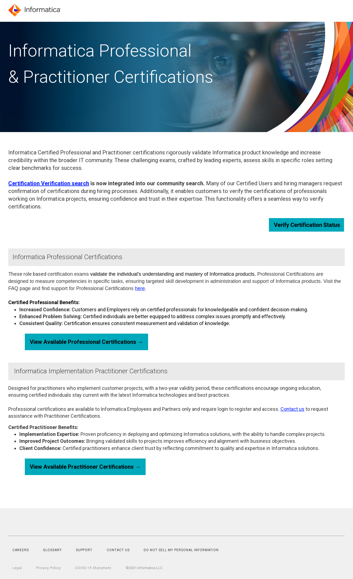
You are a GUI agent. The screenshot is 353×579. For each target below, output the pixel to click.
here (140, 288)
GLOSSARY (52, 550)
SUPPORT (84, 550)
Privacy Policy (48, 568)
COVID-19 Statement (93, 568)
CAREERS (20, 550)
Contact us (292, 409)
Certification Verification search (48, 183)
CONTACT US (118, 550)
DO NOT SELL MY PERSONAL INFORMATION (181, 550)
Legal (17, 568)
